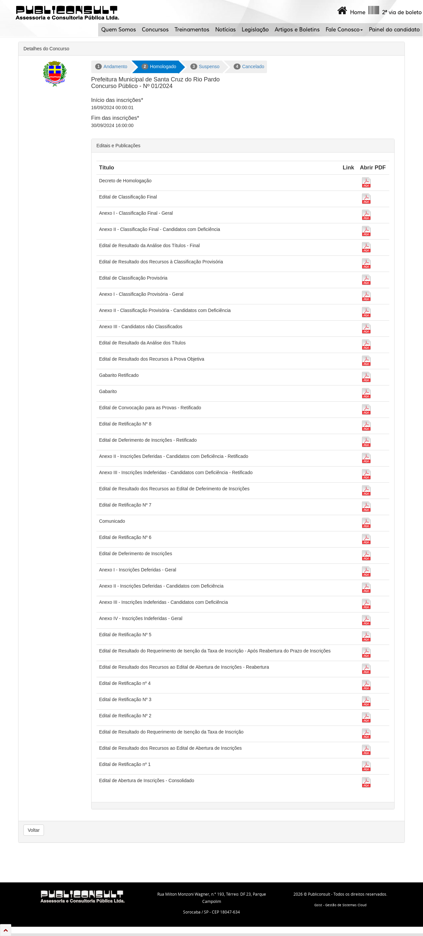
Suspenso (204, 66)
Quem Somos (118, 29)
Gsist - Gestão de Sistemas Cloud (340, 905)
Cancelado (249, 66)
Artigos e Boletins (297, 29)
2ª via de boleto (394, 10)
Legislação (255, 29)
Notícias (225, 29)
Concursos (155, 29)
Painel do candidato (394, 29)
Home (350, 10)
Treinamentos (191, 29)
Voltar (34, 830)
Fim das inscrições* (115, 118)
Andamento (111, 66)
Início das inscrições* (117, 100)
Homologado (158, 66)
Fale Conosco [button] (344, 29)
